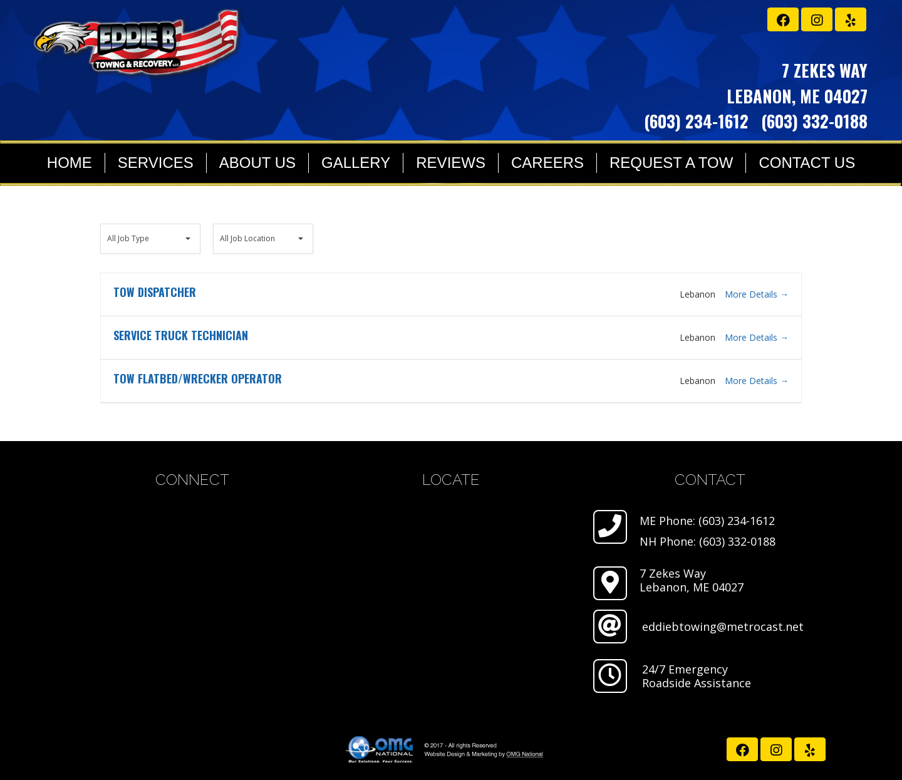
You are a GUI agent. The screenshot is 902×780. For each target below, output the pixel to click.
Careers (547, 162)
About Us (257, 162)
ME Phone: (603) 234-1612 (707, 521)
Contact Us (807, 162)
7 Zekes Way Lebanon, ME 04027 (692, 580)
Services (156, 162)
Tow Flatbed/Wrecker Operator (197, 378)
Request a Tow (671, 162)
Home (69, 162)
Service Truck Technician (180, 335)
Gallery (355, 162)
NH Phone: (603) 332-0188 (707, 541)
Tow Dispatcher (154, 292)
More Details (757, 294)
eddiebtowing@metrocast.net (723, 626)
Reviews (450, 162)
